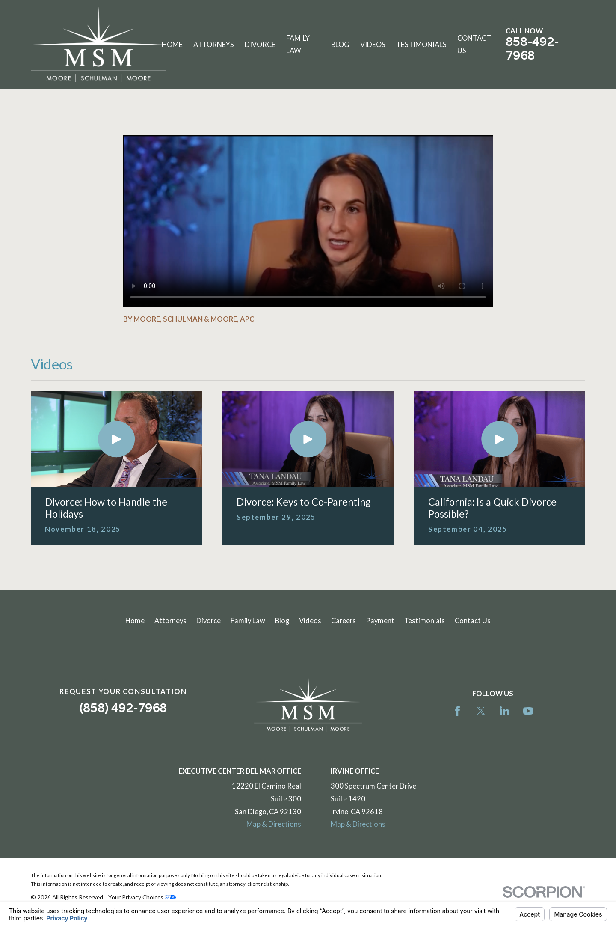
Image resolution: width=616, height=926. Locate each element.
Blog (282, 620)
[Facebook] (457, 711)
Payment (380, 620)
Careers (343, 620)
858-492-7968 (532, 48)
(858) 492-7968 (123, 707)
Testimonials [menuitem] (421, 44)
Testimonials (424, 620)
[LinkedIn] (504, 711)
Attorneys (170, 620)
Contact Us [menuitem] (474, 44)
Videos (310, 620)
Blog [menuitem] (340, 44)
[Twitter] (481, 711)
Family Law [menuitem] (298, 44)
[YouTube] (528, 711)
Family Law (248, 620)
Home (135, 620)
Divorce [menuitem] (260, 44)
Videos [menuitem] (372, 44)
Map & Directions (273, 824)
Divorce (208, 620)
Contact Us (473, 620)
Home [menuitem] (172, 44)
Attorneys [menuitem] (213, 44)
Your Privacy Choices (142, 897)
